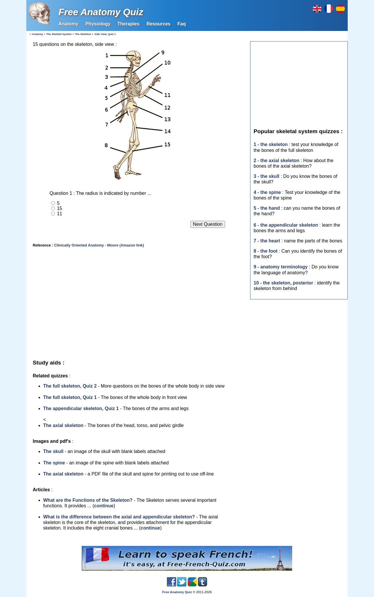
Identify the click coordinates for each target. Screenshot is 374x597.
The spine (54, 462)
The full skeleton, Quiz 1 (70, 397)
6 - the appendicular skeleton (286, 225)
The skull (53, 451)
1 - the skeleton (271, 144)
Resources (158, 23)
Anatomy (68, 23)
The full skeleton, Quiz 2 (70, 385)
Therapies (128, 23)
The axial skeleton (63, 425)
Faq (181, 23)
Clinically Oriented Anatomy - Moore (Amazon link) (99, 245)
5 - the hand (267, 208)
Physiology (97, 23)
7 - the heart (267, 240)
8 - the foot (266, 251)
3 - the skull (266, 176)
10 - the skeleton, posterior (283, 282)
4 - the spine (267, 192)
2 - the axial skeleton (276, 160)
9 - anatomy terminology (281, 266)
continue (104, 505)
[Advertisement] (137, 304)
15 (59, 208)
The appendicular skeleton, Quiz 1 (81, 408)
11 (59, 213)
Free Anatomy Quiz (100, 12)
